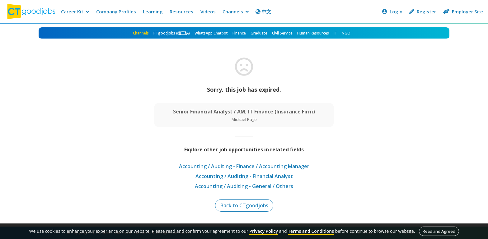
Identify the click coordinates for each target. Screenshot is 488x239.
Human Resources (313, 33)
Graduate (259, 33)
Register (422, 11)
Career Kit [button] (75, 11)
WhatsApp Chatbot (211, 33)
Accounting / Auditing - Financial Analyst (244, 176)
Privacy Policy (263, 231)
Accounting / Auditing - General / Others (244, 186)
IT (335, 33)
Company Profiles (116, 11)
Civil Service (282, 33)
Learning (153, 11)
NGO (346, 33)
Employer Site (463, 11)
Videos (208, 11)
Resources (181, 11)
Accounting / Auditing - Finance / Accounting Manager (244, 166)
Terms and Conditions (311, 231)
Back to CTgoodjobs (244, 205)
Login (392, 11)
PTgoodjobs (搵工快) (171, 33)
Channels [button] (236, 11)
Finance (239, 33)
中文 (263, 11)
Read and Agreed (439, 231)
